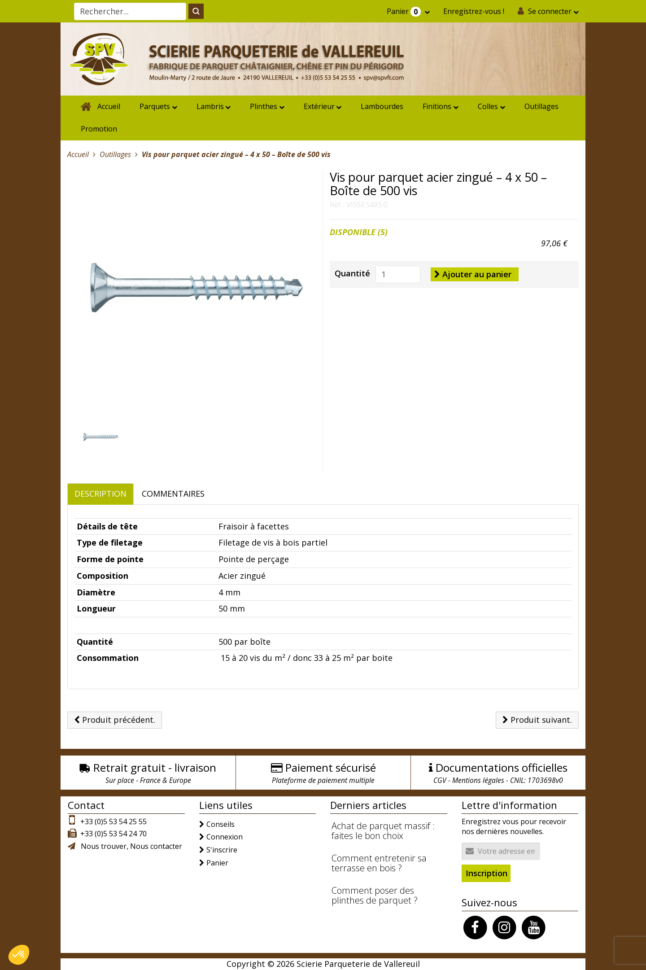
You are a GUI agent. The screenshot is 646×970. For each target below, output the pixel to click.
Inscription (486, 873)
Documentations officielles (501, 767)
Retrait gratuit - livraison (154, 767)
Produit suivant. (537, 719)
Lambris (210, 106)
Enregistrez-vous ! (473, 11)
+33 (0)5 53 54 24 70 (113, 834)
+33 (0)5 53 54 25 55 (113, 821)
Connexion (224, 837)
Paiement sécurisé (330, 767)
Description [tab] (100, 493)
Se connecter (550, 11)
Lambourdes (382, 106)
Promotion (99, 129)
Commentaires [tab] (173, 493)
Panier (405, 11)
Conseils (220, 824)
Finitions (437, 106)
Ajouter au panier (472, 274)
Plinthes (263, 106)
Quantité (352, 273)
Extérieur (319, 106)
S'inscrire (221, 850)
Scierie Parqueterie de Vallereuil (358, 963)
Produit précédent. (114, 719)
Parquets (155, 106)
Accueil (108, 106)
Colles (488, 106)
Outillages (541, 106)
